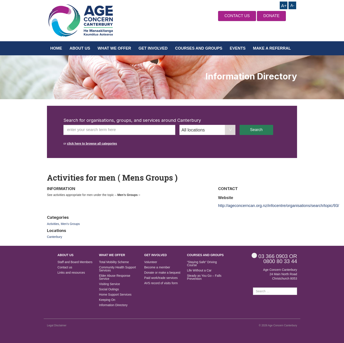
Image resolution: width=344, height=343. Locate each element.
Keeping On (107, 300)
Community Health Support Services (117, 269)
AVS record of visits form (161, 283)
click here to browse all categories (92, 143)
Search (256, 130)
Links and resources (71, 272)
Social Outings (109, 289)
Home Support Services (115, 294)
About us (80, 48)
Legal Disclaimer (56, 325)
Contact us (64, 267)
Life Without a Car (199, 270)
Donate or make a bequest (162, 272)
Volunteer (150, 262)
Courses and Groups (198, 48)
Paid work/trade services (161, 278)
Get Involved (153, 48)
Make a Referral (272, 48)
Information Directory (113, 305)
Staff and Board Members (74, 262)
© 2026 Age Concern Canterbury (278, 325)
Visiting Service (109, 284)
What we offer (114, 48)
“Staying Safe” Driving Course (202, 263)
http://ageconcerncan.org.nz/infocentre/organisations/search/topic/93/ (278, 205)
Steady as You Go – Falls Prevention (204, 277)
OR (274, 256)
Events (237, 48)
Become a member (157, 267)
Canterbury (54, 237)
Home (56, 48)
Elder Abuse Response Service (114, 277)
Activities (53, 224)
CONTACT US (237, 16)
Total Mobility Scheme (114, 262)
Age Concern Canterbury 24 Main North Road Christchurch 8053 (280, 274)
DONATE (271, 16)
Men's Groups (70, 224)
